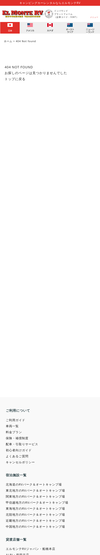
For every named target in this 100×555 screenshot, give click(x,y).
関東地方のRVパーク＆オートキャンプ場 (35, 496)
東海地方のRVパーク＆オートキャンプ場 (35, 508)
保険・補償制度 (17, 438)
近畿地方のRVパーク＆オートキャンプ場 (35, 520)
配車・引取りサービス (22, 444)
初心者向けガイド (19, 450)
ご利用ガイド (15, 420)
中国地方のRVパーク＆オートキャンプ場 (35, 526)
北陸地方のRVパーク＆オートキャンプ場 (35, 514)
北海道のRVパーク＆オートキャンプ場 (34, 484)
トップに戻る (15, 79)
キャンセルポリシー (20, 462)
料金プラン (14, 432)
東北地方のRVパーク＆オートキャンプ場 (35, 490)
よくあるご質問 (17, 456)
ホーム (8, 41)
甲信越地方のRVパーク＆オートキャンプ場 (37, 502)
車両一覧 (12, 426)
